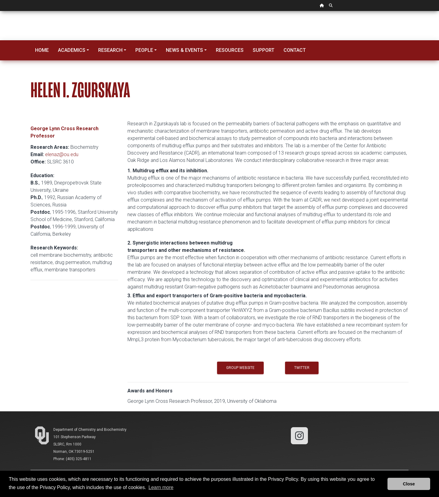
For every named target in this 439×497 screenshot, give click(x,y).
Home (42, 50)
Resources (230, 50)
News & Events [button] (184, 50)
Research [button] (110, 50)
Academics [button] (71, 50)
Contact (295, 50)
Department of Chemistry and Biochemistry (90, 429)
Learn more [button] (160, 487)
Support (263, 50)
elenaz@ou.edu (61, 154)
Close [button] (409, 483)
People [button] (144, 50)
